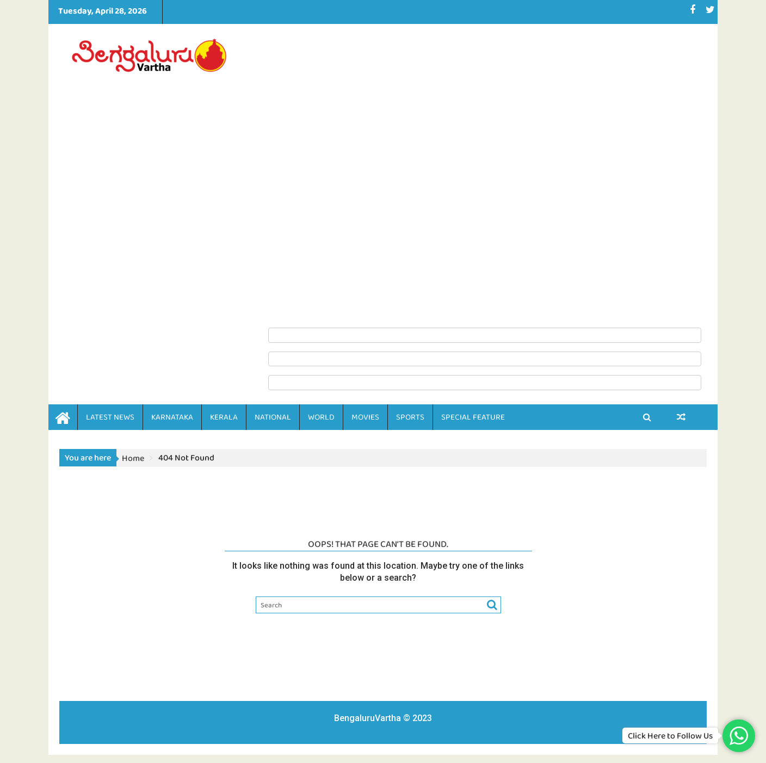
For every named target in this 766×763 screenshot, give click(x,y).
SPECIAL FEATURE (473, 417)
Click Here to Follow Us (670, 735)
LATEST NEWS (110, 417)
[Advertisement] (484, 175)
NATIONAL (273, 417)
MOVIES (365, 417)
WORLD (321, 417)
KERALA (224, 417)
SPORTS (410, 417)
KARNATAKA (172, 417)
